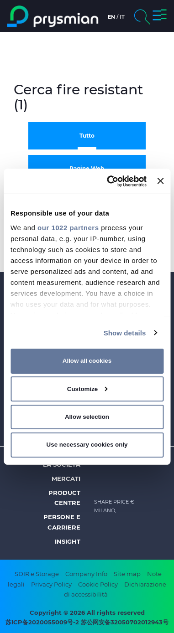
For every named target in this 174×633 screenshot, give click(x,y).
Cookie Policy (98, 584)
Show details (125, 332)
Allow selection (87, 416)
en (111, 17)
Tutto (87, 135)
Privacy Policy (51, 584)
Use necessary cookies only (87, 444)
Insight (67, 541)
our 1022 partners (68, 227)
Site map (127, 573)
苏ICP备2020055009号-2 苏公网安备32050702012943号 (87, 622)
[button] (159, 16)
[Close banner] (160, 181)
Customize (87, 389)
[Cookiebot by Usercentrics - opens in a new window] (110, 181)
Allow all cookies (87, 360)
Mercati (66, 478)
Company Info (86, 573)
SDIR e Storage (37, 573)
